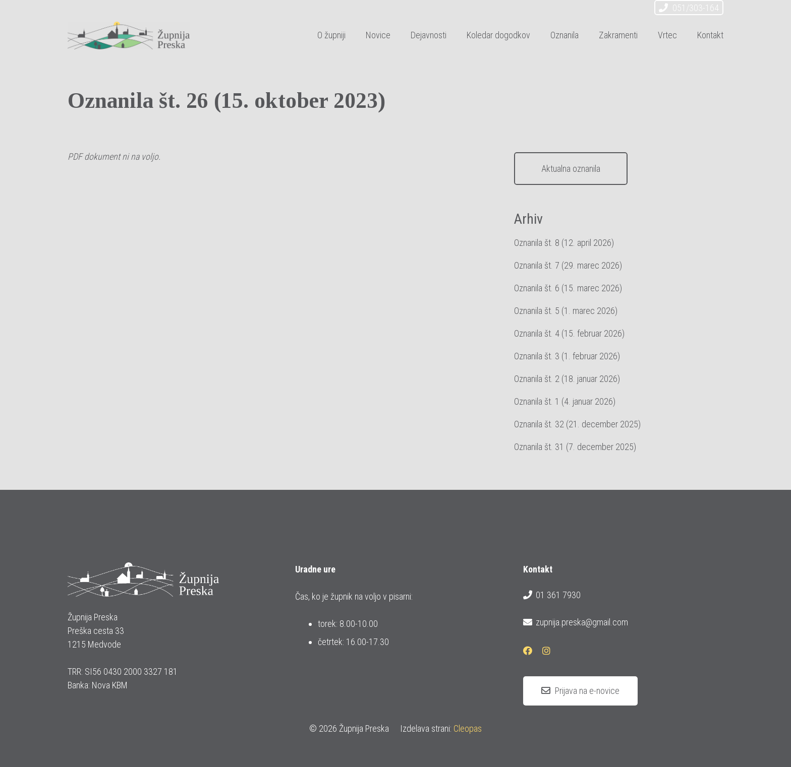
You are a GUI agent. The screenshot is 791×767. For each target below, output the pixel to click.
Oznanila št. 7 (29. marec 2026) (568, 265)
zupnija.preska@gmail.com (575, 622)
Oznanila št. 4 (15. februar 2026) (569, 333)
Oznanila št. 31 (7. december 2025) (575, 446)
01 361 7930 (552, 595)
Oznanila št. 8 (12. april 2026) (564, 242)
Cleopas (468, 728)
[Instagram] (633, 9)
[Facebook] (614, 9)
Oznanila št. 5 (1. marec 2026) (565, 310)
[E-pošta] (596, 9)
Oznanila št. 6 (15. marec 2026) (568, 288)
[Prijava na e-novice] (580, 691)
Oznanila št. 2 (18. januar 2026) (567, 378)
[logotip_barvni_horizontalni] (129, 35)
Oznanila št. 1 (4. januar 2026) (564, 401)
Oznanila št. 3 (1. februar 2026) (567, 356)
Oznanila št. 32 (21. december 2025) (577, 424)
